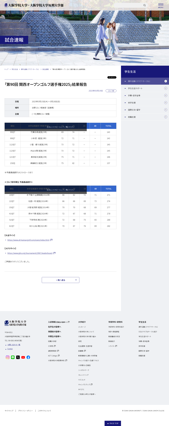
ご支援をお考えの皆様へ (87, 394)
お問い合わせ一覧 (14, 344)
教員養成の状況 (114, 336)
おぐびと (81, 389)
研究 (80, 341)
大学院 (50, 346)
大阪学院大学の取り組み (87, 336)
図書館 (80, 351)
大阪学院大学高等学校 (56, 360)
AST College (52, 355)
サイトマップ (9, 411)
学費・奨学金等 (134, 95)
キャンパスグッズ (84, 384)
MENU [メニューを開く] (160, 5)
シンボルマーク (83, 370)
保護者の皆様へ (54, 331)
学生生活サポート (135, 88)
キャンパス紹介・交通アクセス (88, 360)
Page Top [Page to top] (114, 423)
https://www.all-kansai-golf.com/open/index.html (28, 240)
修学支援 (132, 102)
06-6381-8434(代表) (15, 340)
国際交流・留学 (134, 109)
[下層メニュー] (165, 81)
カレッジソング (83, 375)
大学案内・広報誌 (84, 365)
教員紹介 (111, 341)
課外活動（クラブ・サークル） (139, 81)
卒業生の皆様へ (54, 336)
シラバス (111, 346)
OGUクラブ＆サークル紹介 (148, 331)
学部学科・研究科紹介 (116, 327)
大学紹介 (82, 321)
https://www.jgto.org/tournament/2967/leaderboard (29, 253)
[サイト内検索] (144, 5)
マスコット (81, 380)
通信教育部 (52, 351)
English (10, 349)
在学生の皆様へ (54, 326)
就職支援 (132, 116)
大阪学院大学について (86, 331)
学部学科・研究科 (115, 321)
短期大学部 (52, 341)
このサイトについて (44, 411)
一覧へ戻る (60, 280)
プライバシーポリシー (25, 411)
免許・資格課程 (113, 331)
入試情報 (57, 321)
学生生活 (130, 72)
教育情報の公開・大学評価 (87, 355)
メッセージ (82, 327)
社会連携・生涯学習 (85, 346)
